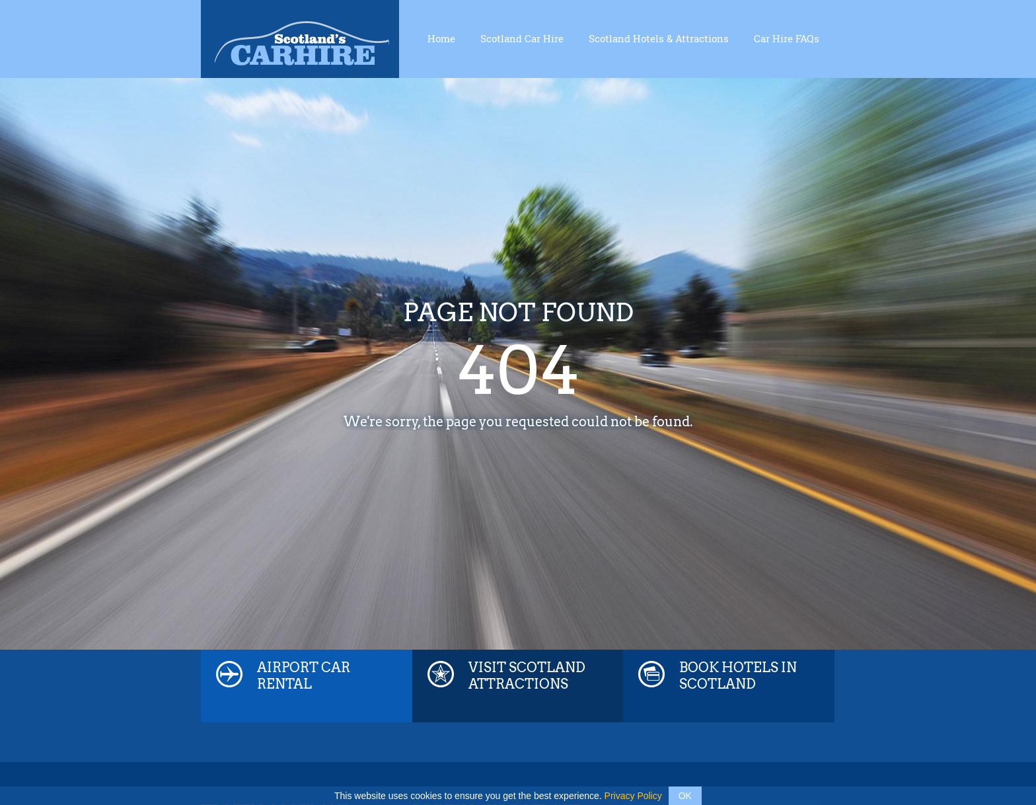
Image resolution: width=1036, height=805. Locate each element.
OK (685, 795)
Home (441, 38)
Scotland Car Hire (522, 38)
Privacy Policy (633, 795)
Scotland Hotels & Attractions (659, 38)
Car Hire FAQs (786, 38)
